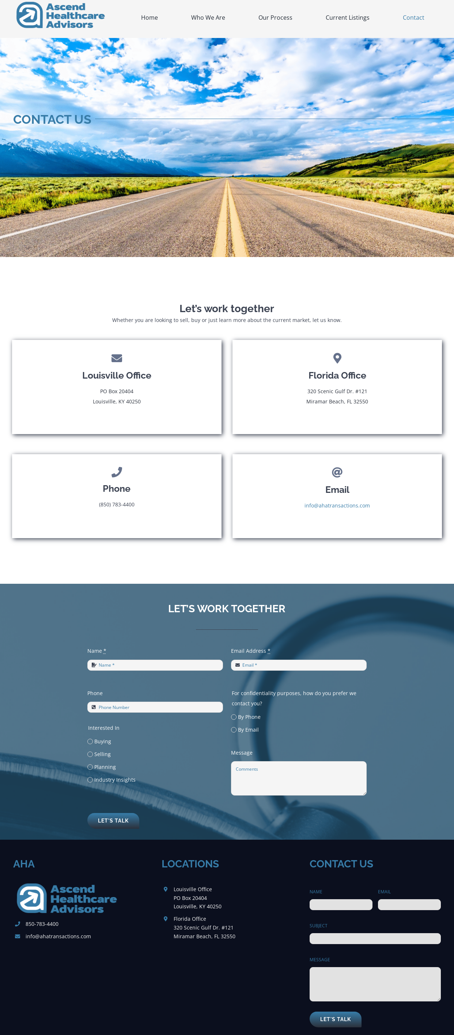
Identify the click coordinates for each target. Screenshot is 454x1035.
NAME (316, 892)
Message (242, 752)
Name (96, 650)
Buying (102, 741)
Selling (102, 754)
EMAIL (384, 892)
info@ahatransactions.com (337, 505)
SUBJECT (319, 926)
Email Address (250, 650)
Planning (105, 766)
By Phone (249, 716)
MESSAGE (320, 960)
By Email (248, 729)
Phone (95, 693)
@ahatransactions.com (63, 936)
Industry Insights (115, 779)
